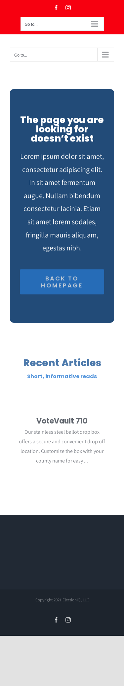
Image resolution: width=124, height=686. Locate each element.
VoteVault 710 (62, 422)
